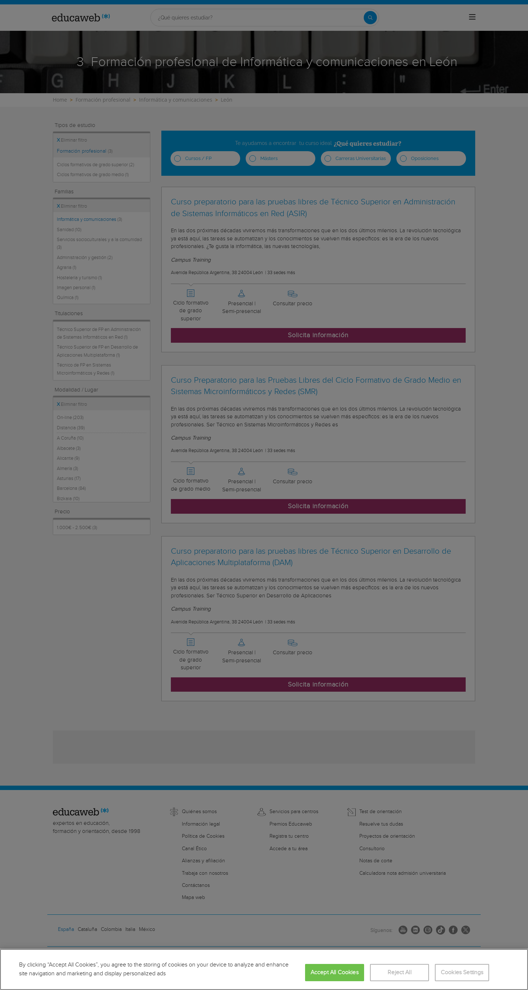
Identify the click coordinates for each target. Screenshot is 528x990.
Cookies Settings (462, 972)
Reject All (399, 972)
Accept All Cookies (335, 972)
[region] (264, 969)
